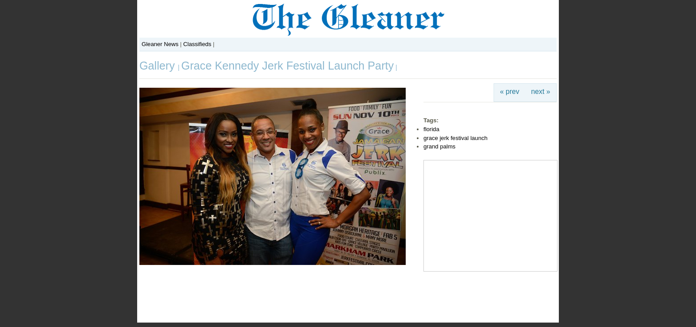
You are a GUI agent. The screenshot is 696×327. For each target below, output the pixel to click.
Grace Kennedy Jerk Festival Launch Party (287, 65)
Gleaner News (160, 44)
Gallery (158, 65)
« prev (509, 91)
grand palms (439, 146)
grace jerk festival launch (455, 138)
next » (540, 91)
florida (431, 129)
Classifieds (197, 44)
